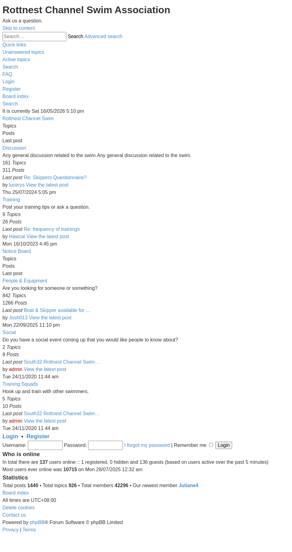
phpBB (37, 522)
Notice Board (16, 251)
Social (9, 332)
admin (15, 369)
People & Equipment (24, 280)
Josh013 (18, 317)
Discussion (14, 148)
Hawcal (17, 236)
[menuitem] (23, 52)
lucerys (17, 184)
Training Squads (20, 384)
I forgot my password (147, 445)
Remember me (193, 445)
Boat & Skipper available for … (57, 310)
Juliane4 (188, 485)
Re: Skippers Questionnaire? (55, 177)
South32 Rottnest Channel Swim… (61, 362)
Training (11, 199)
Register (37, 436)
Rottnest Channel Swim (28, 118)
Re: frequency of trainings (52, 229)
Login (10, 436)
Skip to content (18, 28)
